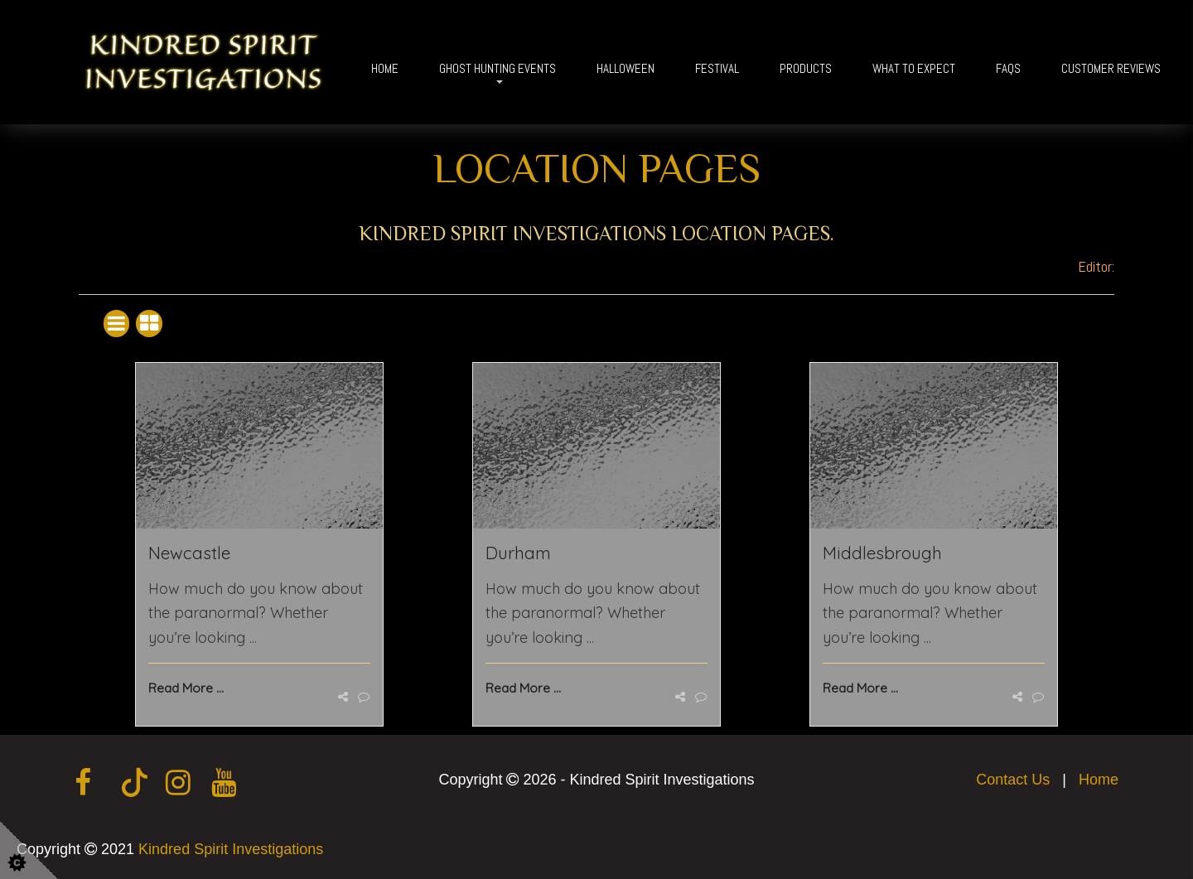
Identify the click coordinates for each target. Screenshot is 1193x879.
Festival (717, 68)
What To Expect (913, 68)
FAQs (1008, 68)
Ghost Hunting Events (497, 68)
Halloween (625, 68)
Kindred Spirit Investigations (230, 849)
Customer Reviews (1111, 68)
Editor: (1096, 266)
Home (384, 68)
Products (806, 68)
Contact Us (1013, 779)
